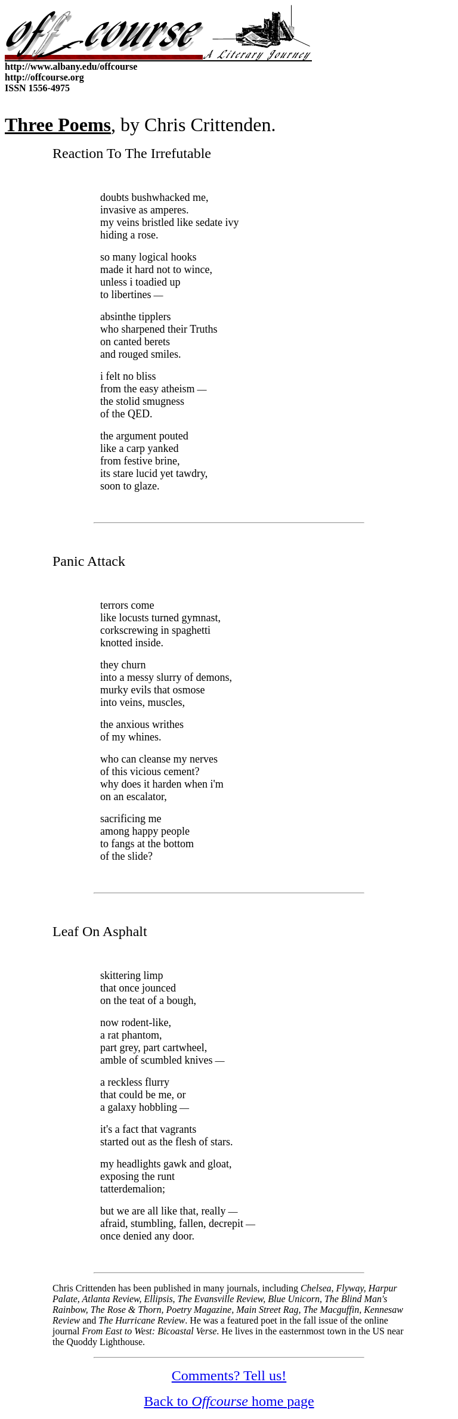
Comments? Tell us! (229, 1375)
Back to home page (229, 1401)
